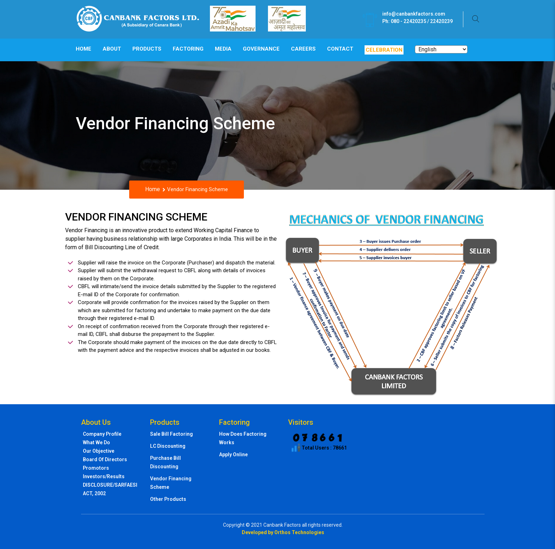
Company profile (102, 434)
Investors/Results (104, 476)
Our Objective (98, 451)
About (112, 49)
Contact (340, 49)
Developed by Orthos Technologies (283, 532)
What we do (96, 442)
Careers (303, 49)
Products (146, 49)
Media (223, 49)
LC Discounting (167, 446)
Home (83, 49)
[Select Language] (441, 49)
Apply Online (233, 454)
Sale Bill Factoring (171, 434)
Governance (261, 49)
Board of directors (105, 459)
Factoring (188, 49)
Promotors (96, 468)
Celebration (384, 50)
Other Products (168, 499)
